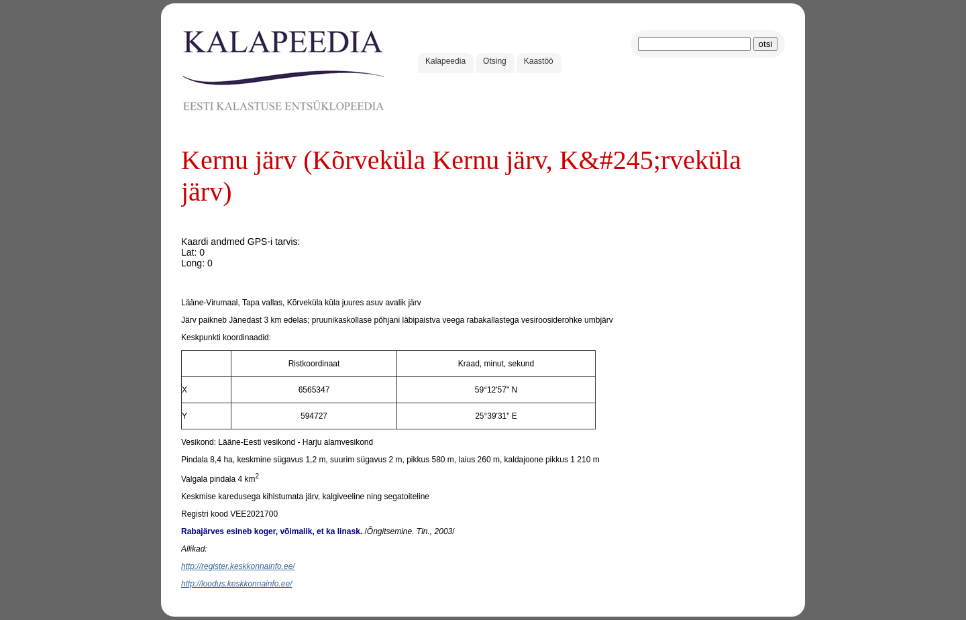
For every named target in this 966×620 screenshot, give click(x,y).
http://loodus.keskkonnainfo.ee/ (236, 583)
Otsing (494, 61)
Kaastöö (538, 61)
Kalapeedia (445, 61)
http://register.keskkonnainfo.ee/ (238, 566)
